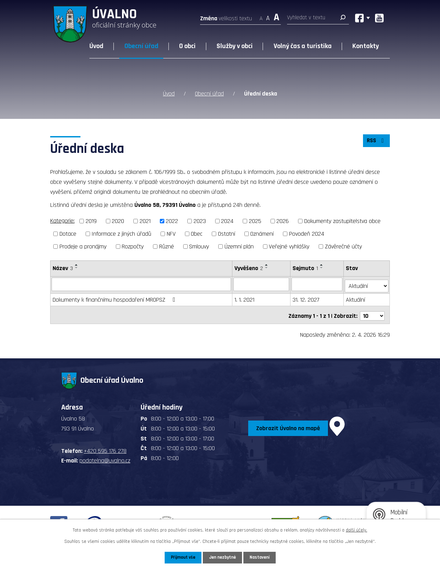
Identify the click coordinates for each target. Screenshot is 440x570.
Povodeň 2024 (306, 234)
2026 (282, 221)
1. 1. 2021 (245, 298)
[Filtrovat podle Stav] (366, 284)
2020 (118, 221)
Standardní (268, 16)
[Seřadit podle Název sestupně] (76, 267)
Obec (196, 234)
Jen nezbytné (222, 557)
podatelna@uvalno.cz (104, 457)
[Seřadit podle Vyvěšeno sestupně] (267, 267)
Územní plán (239, 246)
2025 (255, 221)
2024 (227, 221)
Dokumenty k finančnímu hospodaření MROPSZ (115, 298)
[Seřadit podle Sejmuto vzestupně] (322, 265)
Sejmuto (305, 268)
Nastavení (261, 557)
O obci (187, 46)
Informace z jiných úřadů (121, 234)
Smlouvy (199, 246)
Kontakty (365, 46)
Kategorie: (62, 221)
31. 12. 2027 (306, 298)
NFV (171, 234)
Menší (261, 16)
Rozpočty (133, 246)
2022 (172, 221)
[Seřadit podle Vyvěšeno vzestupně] (267, 265)
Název (63, 268)
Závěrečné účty (343, 246)
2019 (91, 221)
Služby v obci (235, 46)
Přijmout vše (181, 557)
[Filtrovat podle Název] (141, 284)
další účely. (356, 530)
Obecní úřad (141, 46)
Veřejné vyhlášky (289, 246)
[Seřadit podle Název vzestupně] (76, 265)
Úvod (96, 46)
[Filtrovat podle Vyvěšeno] (261, 284)
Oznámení (262, 234)
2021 (145, 221)
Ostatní (226, 234)
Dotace (67, 234)
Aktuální (356, 298)
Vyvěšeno (249, 268)
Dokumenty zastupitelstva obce (342, 221)
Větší (276, 16)
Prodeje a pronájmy (83, 246)
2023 (200, 221)
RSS (375, 142)
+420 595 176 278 (105, 447)
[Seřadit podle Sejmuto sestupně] (322, 267)
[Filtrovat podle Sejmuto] (317, 284)
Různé (166, 246)
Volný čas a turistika (303, 46)
